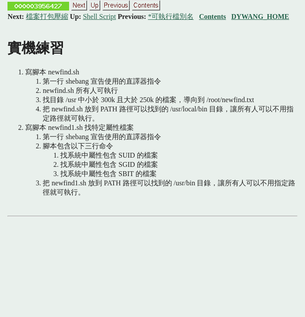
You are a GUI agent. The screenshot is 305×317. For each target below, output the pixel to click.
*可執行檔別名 (171, 16)
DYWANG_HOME (260, 16)
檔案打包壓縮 (47, 16)
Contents (212, 16)
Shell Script (99, 16)
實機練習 (35, 48)
